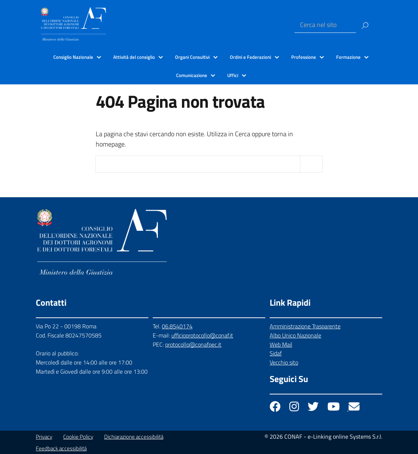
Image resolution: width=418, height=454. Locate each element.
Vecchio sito (284, 362)
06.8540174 (177, 326)
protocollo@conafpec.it (193, 344)
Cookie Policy (78, 436)
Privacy (44, 436)
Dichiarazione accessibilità (133, 436)
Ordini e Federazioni (250, 57)
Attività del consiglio (134, 57)
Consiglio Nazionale (73, 57)
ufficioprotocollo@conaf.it (202, 335)
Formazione (348, 57)
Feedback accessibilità (61, 448)
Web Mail (281, 344)
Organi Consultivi (192, 57)
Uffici (232, 75)
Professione (303, 57)
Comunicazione (191, 75)
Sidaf (276, 353)
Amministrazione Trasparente (305, 326)
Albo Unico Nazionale (295, 335)
